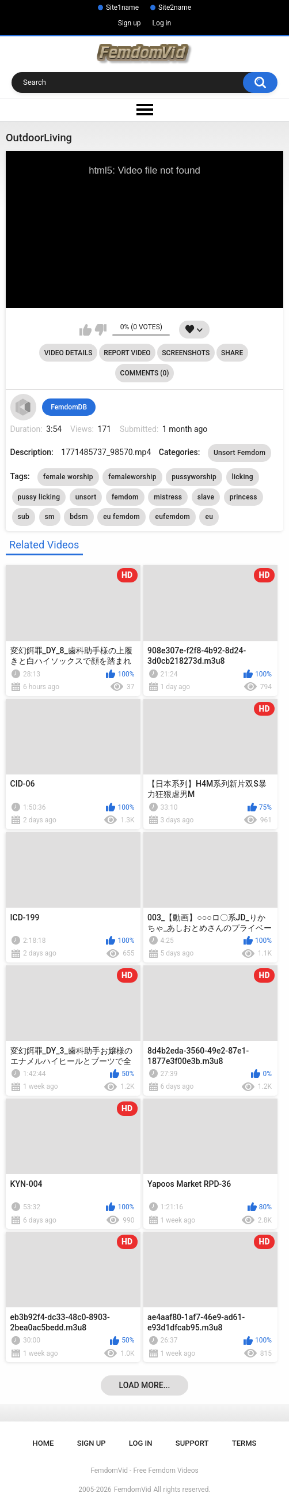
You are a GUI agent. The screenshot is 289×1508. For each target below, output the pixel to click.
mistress (168, 497)
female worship (68, 477)
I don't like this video (100, 330)
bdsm (79, 517)
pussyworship (194, 477)
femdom (125, 497)
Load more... (144, 1385)
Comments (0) (144, 373)
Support (192, 1443)
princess (243, 497)
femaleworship (132, 477)
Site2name (174, 7)
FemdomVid (132, 1490)
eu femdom (121, 517)
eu (209, 517)
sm (50, 517)
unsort (86, 497)
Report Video (127, 353)
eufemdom (172, 517)
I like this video (85, 330)
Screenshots (186, 353)
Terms (244, 1443)
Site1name (122, 7)
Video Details (68, 353)
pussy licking (39, 497)
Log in (162, 23)
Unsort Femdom (239, 453)
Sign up (129, 23)
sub (24, 517)
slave (205, 497)
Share (232, 353)
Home (43, 1443)
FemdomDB (69, 407)
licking (242, 477)
